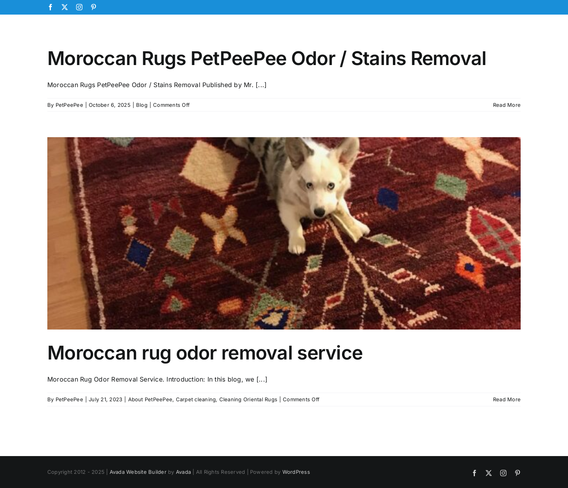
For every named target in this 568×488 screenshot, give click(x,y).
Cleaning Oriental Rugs (248, 399)
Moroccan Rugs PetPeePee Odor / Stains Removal (267, 58)
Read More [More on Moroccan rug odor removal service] (507, 399)
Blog (142, 105)
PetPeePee (69, 105)
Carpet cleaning (196, 399)
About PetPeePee (150, 399)
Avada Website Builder (138, 472)
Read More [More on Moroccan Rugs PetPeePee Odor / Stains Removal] (507, 105)
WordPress (296, 472)
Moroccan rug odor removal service (204, 352)
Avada (183, 472)
